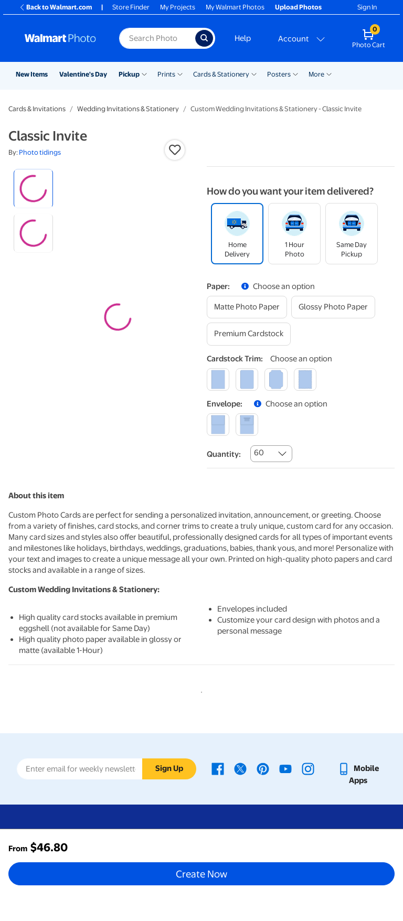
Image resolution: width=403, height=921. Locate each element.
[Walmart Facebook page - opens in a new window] (217, 768)
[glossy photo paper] (333, 307)
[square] (218, 379)
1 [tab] (199, 690)
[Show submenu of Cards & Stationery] (254, 73)
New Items (32, 74)
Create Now (201, 874)
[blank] (218, 424)
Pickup (129, 74)
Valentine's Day (83, 74)
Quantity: (224, 454)
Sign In (367, 7)
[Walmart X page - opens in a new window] (240, 768)
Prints (166, 74)
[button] (175, 150)
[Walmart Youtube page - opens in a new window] (285, 768)
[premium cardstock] (249, 334)
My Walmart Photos (235, 7)
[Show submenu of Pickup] (144, 73)
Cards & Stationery (221, 74)
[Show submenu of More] (329, 73)
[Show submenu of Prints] (180, 73)
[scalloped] (305, 379)
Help (243, 38)
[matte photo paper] (247, 307)
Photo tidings (40, 152)
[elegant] (275, 379)
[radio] (33, 188)
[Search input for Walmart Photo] (157, 38)
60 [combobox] (259, 452)
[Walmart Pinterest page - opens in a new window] (263, 768)
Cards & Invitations (37, 109)
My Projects (177, 7)
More (316, 74)
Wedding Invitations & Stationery (128, 109)
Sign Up (169, 768)
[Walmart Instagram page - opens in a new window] (308, 768)
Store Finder (131, 7)
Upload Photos (298, 7)
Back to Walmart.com (55, 7)
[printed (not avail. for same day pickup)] (247, 424)
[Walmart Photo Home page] (61, 38)
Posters (279, 74)
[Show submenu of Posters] (295, 73)
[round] (247, 379)
